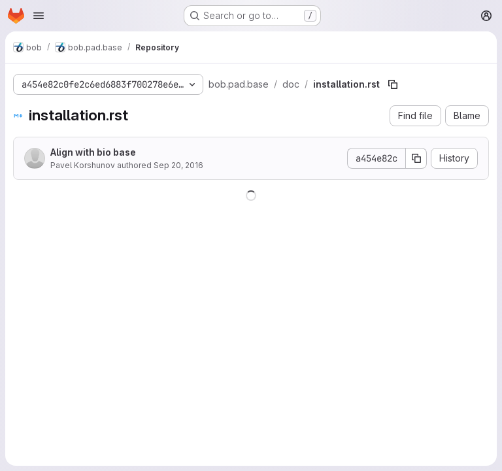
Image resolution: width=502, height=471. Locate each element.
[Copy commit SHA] (416, 158)
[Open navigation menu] (38, 15)
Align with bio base (93, 152)
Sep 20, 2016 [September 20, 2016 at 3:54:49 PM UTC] (178, 165)
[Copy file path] (392, 84)
